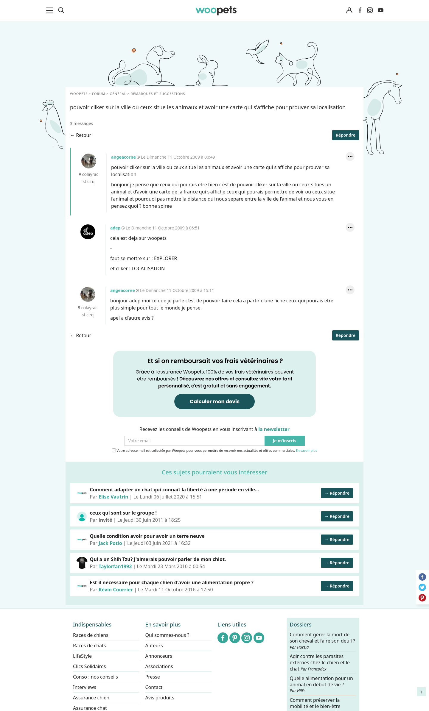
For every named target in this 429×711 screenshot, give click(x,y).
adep (87, 231)
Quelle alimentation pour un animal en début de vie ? (321, 684)
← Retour (80, 135)
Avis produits (159, 697)
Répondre (345, 135)
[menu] (50, 10)
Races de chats (89, 645)
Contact (154, 687)
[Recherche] (61, 10)
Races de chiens (90, 635)
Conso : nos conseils (95, 677)
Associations (159, 666)
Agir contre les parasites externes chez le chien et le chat (320, 662)
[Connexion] (349, 10)
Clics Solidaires (89, 666)
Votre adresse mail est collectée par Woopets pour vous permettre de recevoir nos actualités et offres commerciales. (214, 451)
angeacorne (88, 161)
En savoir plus (306, 451)
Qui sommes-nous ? (167, 635)
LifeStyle (82, 656)
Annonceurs (158, 656)
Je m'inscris (284, 441)
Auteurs (154, 645)
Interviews (84, 687)
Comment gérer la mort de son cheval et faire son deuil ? (322, 641)
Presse (152, 677)
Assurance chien (91, 697)
